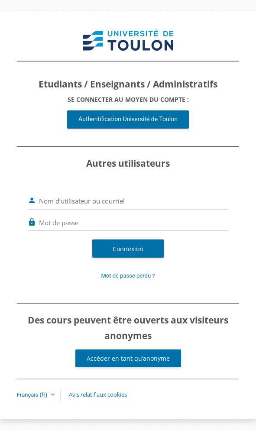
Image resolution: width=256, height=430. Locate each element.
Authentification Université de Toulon (128, 119)
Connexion (128, 249)
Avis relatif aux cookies (98, 394)
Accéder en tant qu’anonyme (128, 358)
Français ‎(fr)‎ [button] (33, 394)
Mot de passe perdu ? (128, 275)
